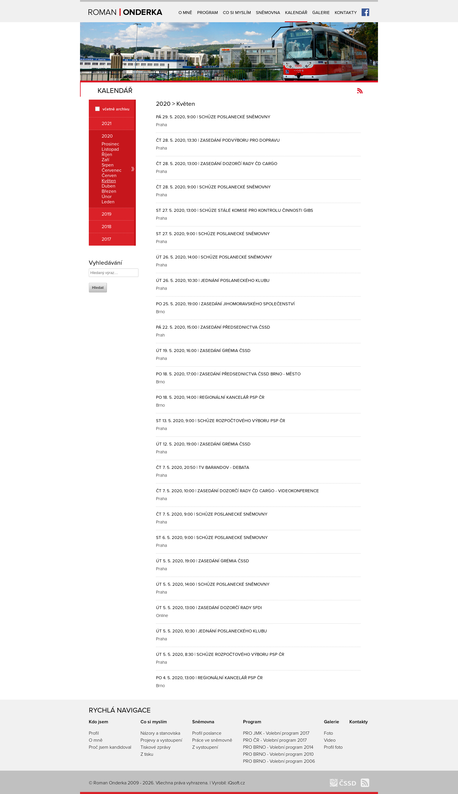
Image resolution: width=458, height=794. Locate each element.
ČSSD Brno (343, 783)
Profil (94, 733)
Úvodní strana (125, 12)
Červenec (112, 170)
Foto (328, 733)
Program (207, 12)
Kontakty (346, 12)
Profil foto (333, 747)
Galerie (321, 12)
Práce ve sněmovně (212, 740)
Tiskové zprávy (155, 747)
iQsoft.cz (236, 783)
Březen (109, 191)
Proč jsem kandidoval (110, 747)
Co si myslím (237, 12)
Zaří (105, 160)
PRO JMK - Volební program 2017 (276, 733)
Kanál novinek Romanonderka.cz (360, 90)
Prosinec (110, 144)
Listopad (110, 149)
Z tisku (146, 754)
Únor (107, 197)
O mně (185, 12)
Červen (109, 175)
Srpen (108, 165)
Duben (108, 186)
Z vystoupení (205, 747)
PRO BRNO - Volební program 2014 (278, 747)
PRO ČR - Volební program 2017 (275, 740)
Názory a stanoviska (160, 733)
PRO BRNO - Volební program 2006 (279, 761)
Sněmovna (268, 12)
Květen (109, 181)
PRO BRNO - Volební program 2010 (278, 754)
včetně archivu (116, 109)
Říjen (107, 154)
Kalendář (296, 12)
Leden (108, 202)
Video (330, 740)
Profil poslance (206, 733)
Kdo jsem (98, 722)
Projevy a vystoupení (161, 740)
